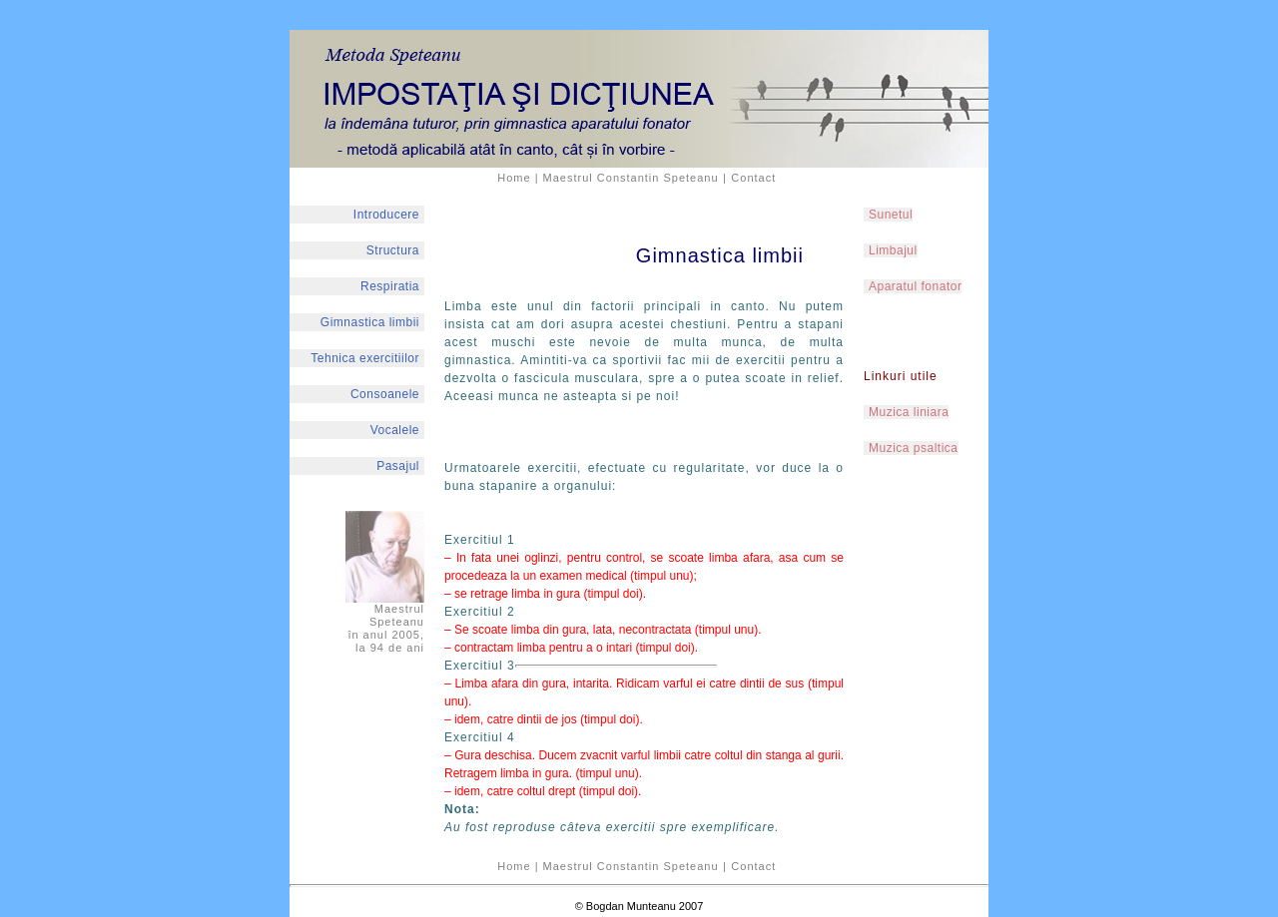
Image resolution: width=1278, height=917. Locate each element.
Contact (753, 178)
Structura (392, 250)
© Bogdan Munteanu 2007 (639, 906)
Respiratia (389, 286)
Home (513, 178)
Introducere (386, 215)
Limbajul (893, 250)
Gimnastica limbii (369, 322)
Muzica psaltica (913, 448)
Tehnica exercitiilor (365, 358)
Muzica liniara (909, 412)
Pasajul (397, 466)
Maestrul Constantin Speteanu (631, 178)
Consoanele (384, 394)
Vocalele (394, 430)
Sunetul (891, 215)
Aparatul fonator (915, 286)
